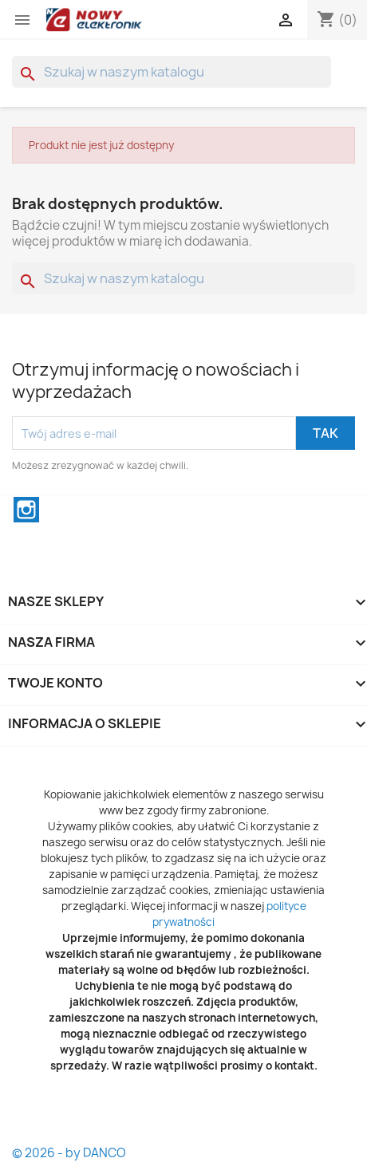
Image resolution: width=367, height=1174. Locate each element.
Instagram (26, 509)
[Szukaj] (171, 72)
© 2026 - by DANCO (69, 1152)
